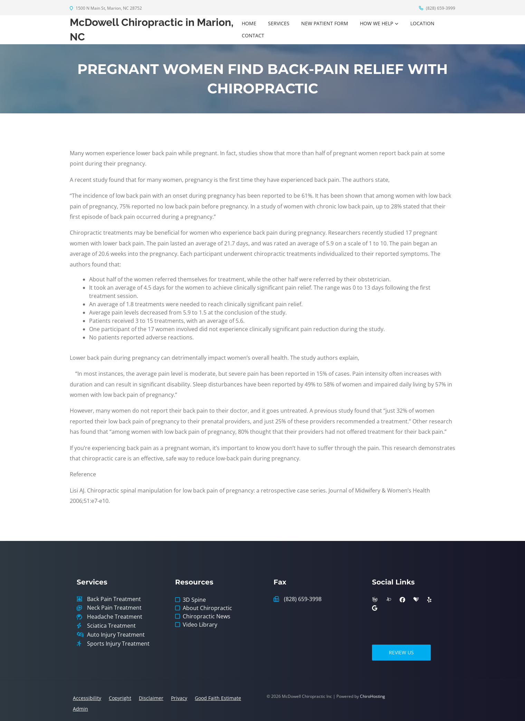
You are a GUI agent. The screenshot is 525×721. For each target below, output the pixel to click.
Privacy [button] (179, 698)
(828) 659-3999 (437, 8)
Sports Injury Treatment (118, 643)
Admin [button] (80, 708)
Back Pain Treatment (114, 599)
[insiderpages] (388, 600)
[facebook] (402, 600)
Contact (253, 35)
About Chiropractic (207, 608)
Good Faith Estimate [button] (218, 698)
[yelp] (429, 600)
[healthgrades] (416, 600)
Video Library (200, 624)
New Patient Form (324, 23)
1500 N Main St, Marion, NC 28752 (106, 8)
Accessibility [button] (87, 698)
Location (422, 23)
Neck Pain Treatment (114, 607)
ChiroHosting (372, 696)
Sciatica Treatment (111, 625)
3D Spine (194, 599)
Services (278, 23)
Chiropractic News (206, 616)
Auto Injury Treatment (116, 634)
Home (249, 23)
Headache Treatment (114, 616)
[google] (374, 608)
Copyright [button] (120, 698)
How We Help (376, 23)
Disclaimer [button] (151, 698)
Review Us (401, 652)
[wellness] (375, 600)
